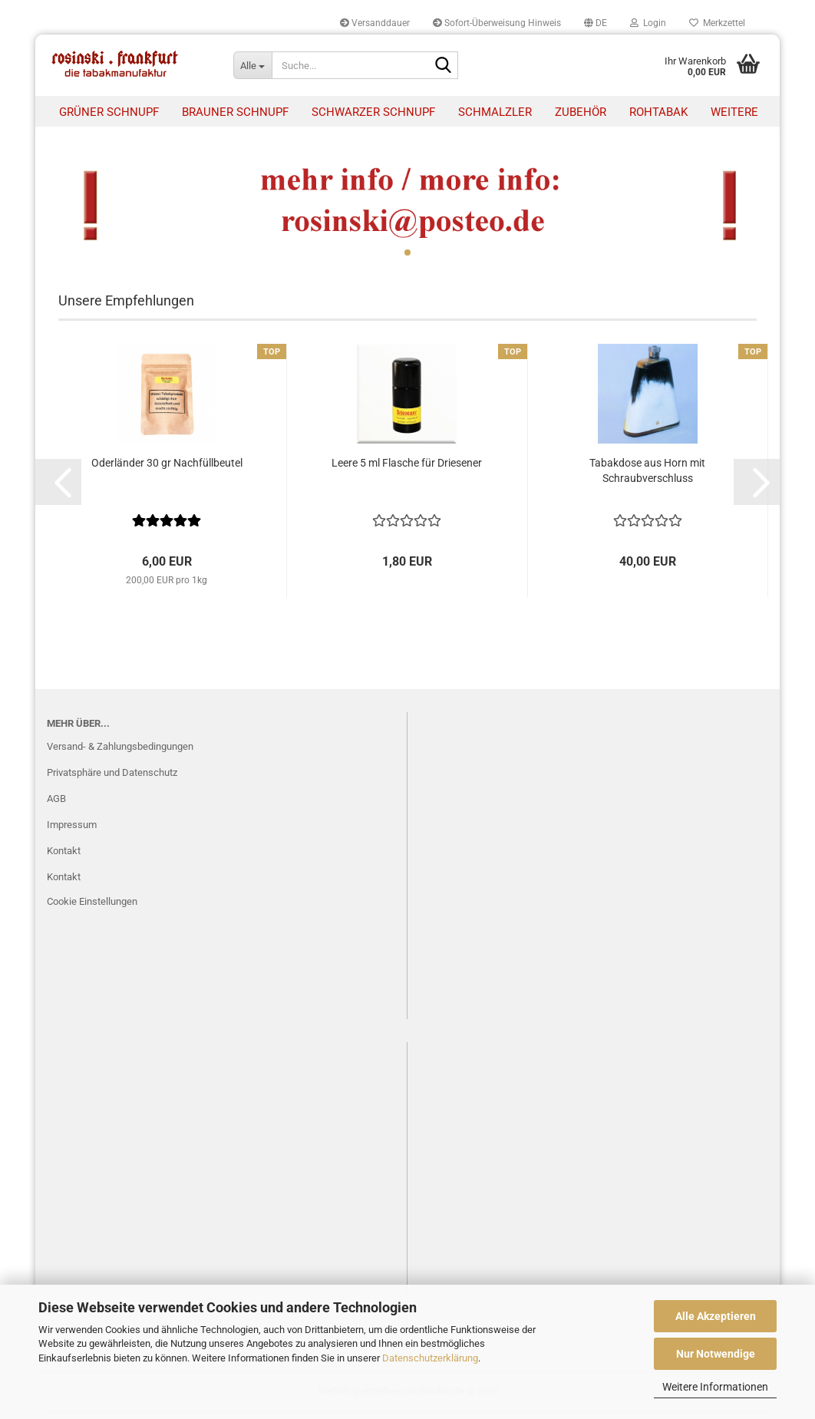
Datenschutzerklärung (430, 1358)
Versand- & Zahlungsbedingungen (120, 755)
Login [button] (648, 23)
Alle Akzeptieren (715, 1316)
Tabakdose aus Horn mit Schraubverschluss (647, 478)
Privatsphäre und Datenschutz (112, 780)
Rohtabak (658, 112)
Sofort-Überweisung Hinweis (497, 23)
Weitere (734, 112)
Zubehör (580, 112)
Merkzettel (717, 23)
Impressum (72, 832)
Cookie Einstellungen (92, 909)
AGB (56, 806)
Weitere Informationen (715, 1387)
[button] (595, 23)
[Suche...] (252, 65)
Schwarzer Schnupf (373, 112)
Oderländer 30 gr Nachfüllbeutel (167, 470)
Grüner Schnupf (109, 112)
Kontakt (64, 858)
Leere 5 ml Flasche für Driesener (407, 470)
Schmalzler (495, 112)
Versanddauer (375, 23)
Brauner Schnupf (235, 112)
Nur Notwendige (715, 1354)
